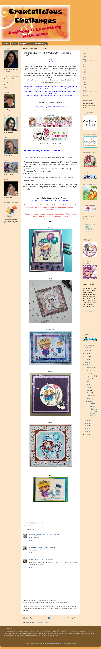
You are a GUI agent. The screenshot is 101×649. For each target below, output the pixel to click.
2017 (87, 426)
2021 (87, 362)
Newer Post (28, 618)
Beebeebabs (33, 547)
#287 (84, 69)
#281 (84, 54)
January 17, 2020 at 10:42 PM (47, 547)
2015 (87, 431)
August (89, 379)
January (89, 398)
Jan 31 (90, 401)
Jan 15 (90, 404)
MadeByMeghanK (35, 535)
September (90, 376)
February (90, 396)
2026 (87, 348)
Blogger (73, 643)
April (88, 390)
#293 (84, 85)
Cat (50, 279)
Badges (23, 44)
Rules (14, 44)
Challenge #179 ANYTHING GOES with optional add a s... (92, 411)
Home (6, 44)
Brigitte (50, 228)
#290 (84, 77)
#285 (84, 64)
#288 (84, 72)
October (89, 373)
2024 (87, 353)
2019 (87, 420)
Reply (30, 540)
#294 (84, 87)
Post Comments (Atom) (40, 622)
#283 (84, 59)
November (90, 370)
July (88, 381)
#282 (84, 56)
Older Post (73, 618)
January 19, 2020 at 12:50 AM (43, 559)
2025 (87, 351)
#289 (84, 74)
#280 (84, 51)
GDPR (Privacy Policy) (38, 44)
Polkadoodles (50, 115)
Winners (85, 95)
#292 (84, 82)
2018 (87, 423)
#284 (84, 61)
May (88, 387)
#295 (84, 90)
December (90, 367)
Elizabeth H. (50, 329)
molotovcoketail (57, 643)
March (89, 393)
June (88, 384)
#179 (30, 525)
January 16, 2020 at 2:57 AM (51, 535)
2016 (87, 428)
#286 (84, 67)
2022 (87, 359)
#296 (84, 93)
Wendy (31, 559)
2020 (87, 365)
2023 (87, 356)
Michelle (50, 372)
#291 (84, 80)
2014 (87, 434)
